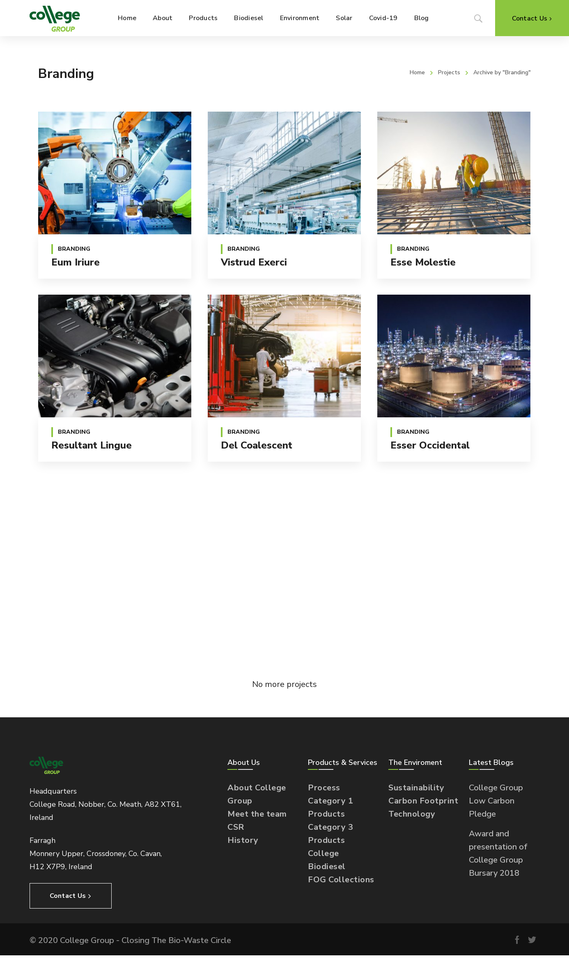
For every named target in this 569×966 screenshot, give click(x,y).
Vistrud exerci (254, 262)
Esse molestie (423, 262)
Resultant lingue (91, 445)
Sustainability (416, 787)
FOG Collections (341, 879)
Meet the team (257, 813)
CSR (235, 827)
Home (417, 72)
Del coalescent (256, 445)
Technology (411, 813)
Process (324, 787)
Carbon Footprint (423, 800)
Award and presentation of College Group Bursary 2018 (498, 853)
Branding (74, 249)
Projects (449, 72)
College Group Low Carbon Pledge (496, 800)
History (243, 840)
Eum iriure (75, 262)
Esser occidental (430, 445)
